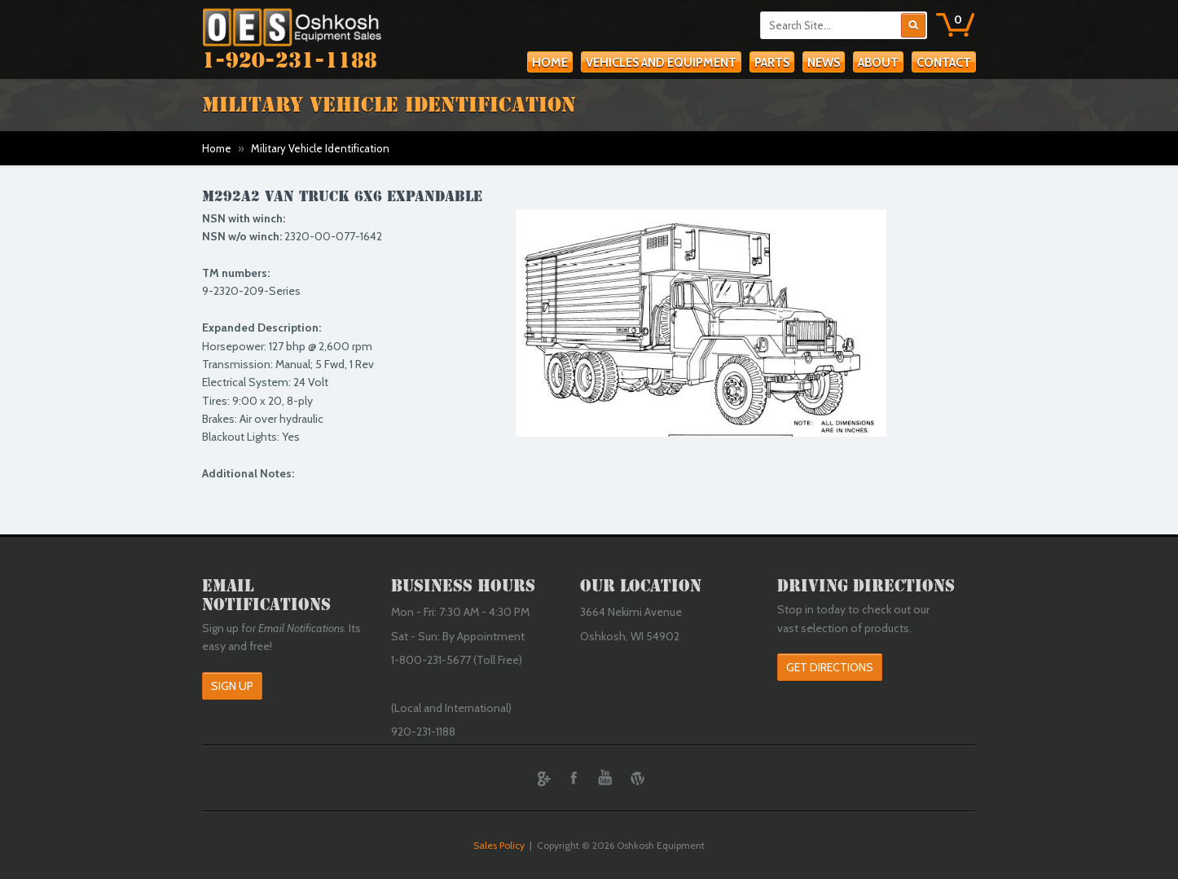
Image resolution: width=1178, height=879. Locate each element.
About (878, 62)
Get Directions (829, 667)
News (823, 62)
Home (550, 62)
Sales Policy (499, 845)
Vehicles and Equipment (661, 62)
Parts (771, 62)
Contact (943, 62)
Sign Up (232, 686)
